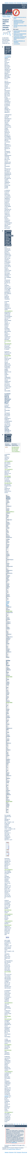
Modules (6, 2)
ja (7, 34)
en (3, 34)
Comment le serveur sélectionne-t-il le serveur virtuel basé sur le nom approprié (19, 22)
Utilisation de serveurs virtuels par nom (8, 438)
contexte (6, 1096)
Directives (11, 2)
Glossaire (19, 2)
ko (10, 34)
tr (10, 35)
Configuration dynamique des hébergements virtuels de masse (20, 38)
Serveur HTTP (10, 15)
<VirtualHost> (8, 311)
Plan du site (24, 2)
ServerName (7, 340)
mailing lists (14, 1142)
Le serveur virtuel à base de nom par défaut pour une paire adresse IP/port (7, 398)
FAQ (15, 2)
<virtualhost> (8, 1002)
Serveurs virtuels (6, 16)
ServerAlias (7, 343)
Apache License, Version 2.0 (14, 1149)
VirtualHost (7, 1044)
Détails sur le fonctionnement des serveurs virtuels (20, 34)
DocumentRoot (15, 447)
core (6, 447)
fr (5, 34)
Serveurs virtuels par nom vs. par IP (8, 50)
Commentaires (17, 43)
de (9, 32)
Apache (4, 15)
